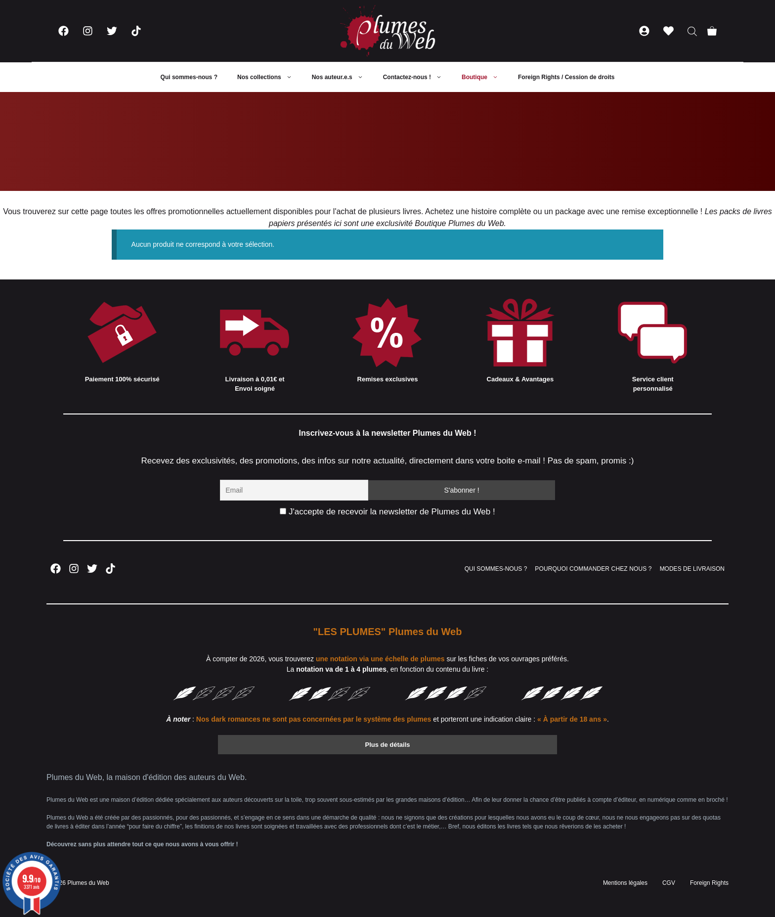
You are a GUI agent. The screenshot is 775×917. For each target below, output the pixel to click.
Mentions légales (625, 882)
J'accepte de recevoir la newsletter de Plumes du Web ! (387, 511)
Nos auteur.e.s (342, 77)
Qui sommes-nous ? (189, 77)
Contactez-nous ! (417, 77)
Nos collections (269, 77)
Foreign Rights (709, 882)
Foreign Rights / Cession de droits (566, 77)
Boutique (485, 77)
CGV (668, 882)
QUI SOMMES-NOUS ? (496, 568)
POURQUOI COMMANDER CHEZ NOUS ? (593, 568)
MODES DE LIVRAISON (692, 568)
